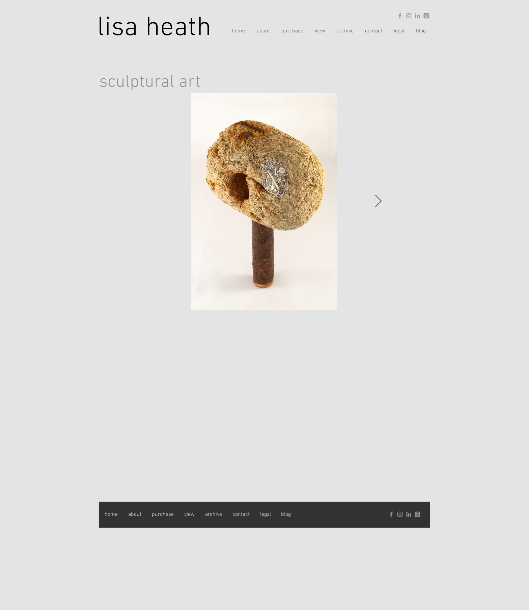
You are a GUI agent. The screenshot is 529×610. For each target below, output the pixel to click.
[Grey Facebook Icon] (399, 15)
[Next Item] (378, 201)
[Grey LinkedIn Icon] (417, 15)
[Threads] (426, 15)
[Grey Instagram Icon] (408, 15)
